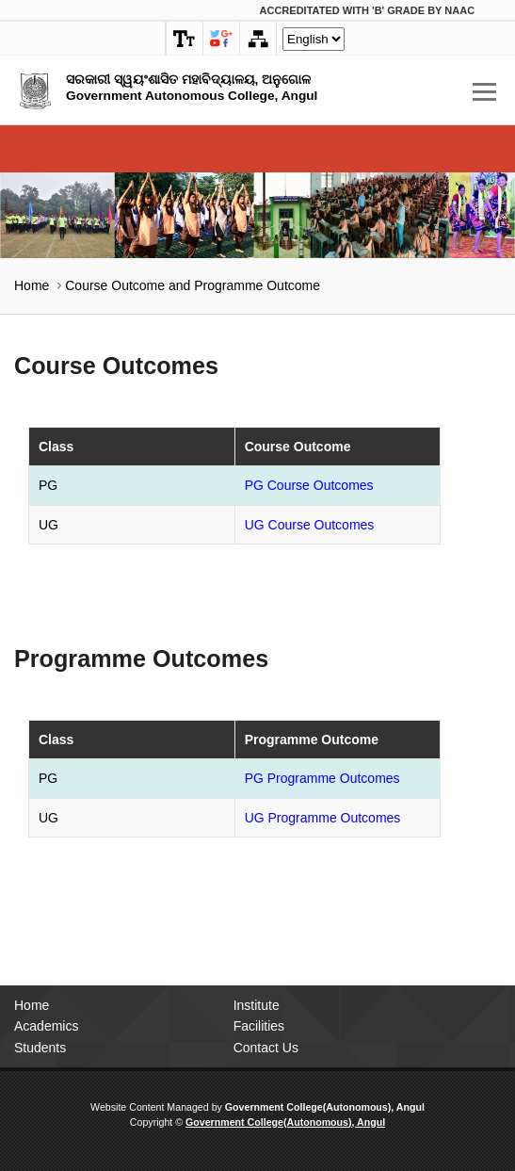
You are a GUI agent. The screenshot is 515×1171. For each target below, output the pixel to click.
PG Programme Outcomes (322, 778)
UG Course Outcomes (310, 524)
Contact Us (265, 1047)
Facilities (258, 1025)
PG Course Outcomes (309, 485)
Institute (256, 1005)
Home (31, 285)
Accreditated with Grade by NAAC (367, 10)
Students (40, 1047)
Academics (46, 1025)
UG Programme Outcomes (323, 817)
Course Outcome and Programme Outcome (192, 285)
